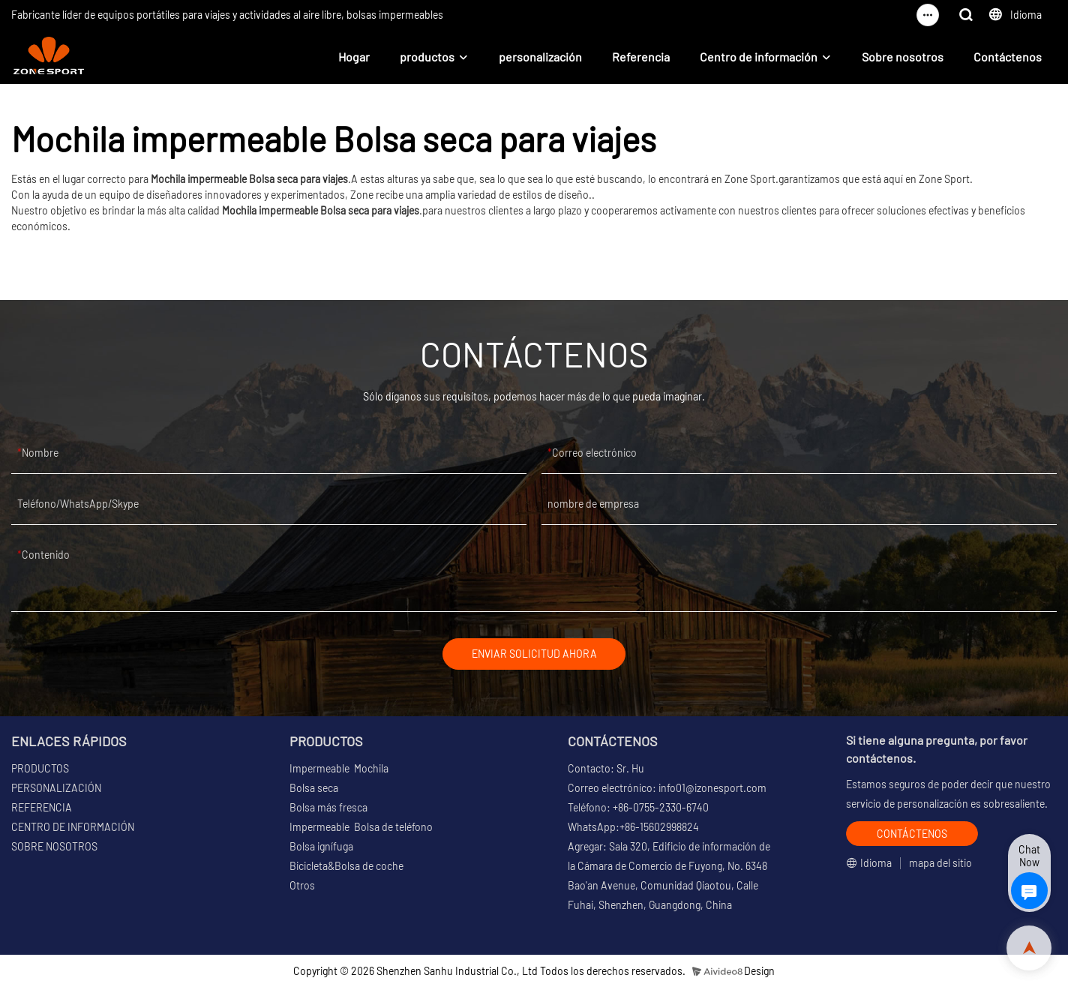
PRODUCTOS (40, 769)
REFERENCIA (41, 808)
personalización (540, 57)
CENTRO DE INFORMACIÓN (72, 827)
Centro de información (759, 57)
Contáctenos (1008, 57)
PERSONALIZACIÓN (56, 788)
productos (427, 57)
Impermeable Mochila (339, 769)
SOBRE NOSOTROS (54, 847)
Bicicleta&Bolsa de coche (347, 866)
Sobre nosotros (903, 57)
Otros (302, 886)
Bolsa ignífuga (321, 847)
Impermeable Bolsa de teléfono (361, 827)
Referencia (641, 57)
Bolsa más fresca (329, 808)
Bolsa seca (314, 788)
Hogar (354, 57)
